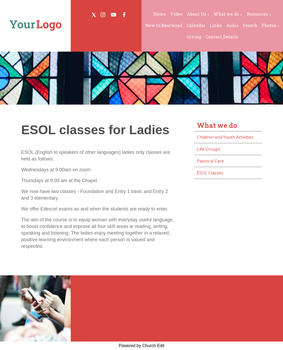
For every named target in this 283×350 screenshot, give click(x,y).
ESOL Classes (210, 173)
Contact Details (222, 36)
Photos (269, 25)
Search (250, 25)
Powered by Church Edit (142, 345)
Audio (232, 25)
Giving (194, 36)
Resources (257, 14)
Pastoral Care (210, 161)
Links (216, 25)
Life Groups (208, 149)
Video (176, 14)
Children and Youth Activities (225, 137)
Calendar (196, 25)
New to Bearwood (163, 25)
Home (159, 14)
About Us (196, 14)
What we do (226, 14)
